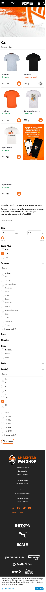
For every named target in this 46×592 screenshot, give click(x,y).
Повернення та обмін (22, 484)
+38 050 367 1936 (22, 501)
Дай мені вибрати (8, 589)
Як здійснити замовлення (22, 493)
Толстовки (4, 209)
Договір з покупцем (22, 474)
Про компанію (22, 471)
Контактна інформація (22, 468)
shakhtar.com (17, 512)
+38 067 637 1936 (22, 498)
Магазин (22, 490)
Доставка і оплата (22, 480)
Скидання (8, 441)
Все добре (39, 589)
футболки (13, 209)
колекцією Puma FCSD (23, 214)
